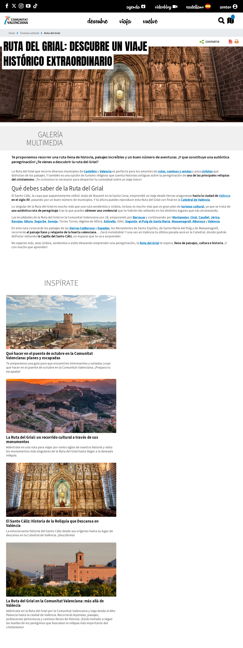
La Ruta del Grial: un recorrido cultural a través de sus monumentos (52, 439)
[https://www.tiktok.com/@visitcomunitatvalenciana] (35, 6)
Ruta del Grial (52, 33)
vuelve (150, 20)
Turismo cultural (29, 33)
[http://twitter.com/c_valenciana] (14, 6)
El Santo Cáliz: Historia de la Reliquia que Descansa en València (52, 523)
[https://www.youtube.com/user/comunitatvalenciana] (28, 6)
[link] (230, 42)
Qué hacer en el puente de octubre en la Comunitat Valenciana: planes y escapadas (49, 355)
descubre (97, 20)
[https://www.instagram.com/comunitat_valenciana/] (21, 6)
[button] (210, 42)
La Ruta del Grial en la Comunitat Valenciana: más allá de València (55, 603)
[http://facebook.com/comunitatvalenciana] (7, 6)
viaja (125, 20)
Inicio (12, 33)
